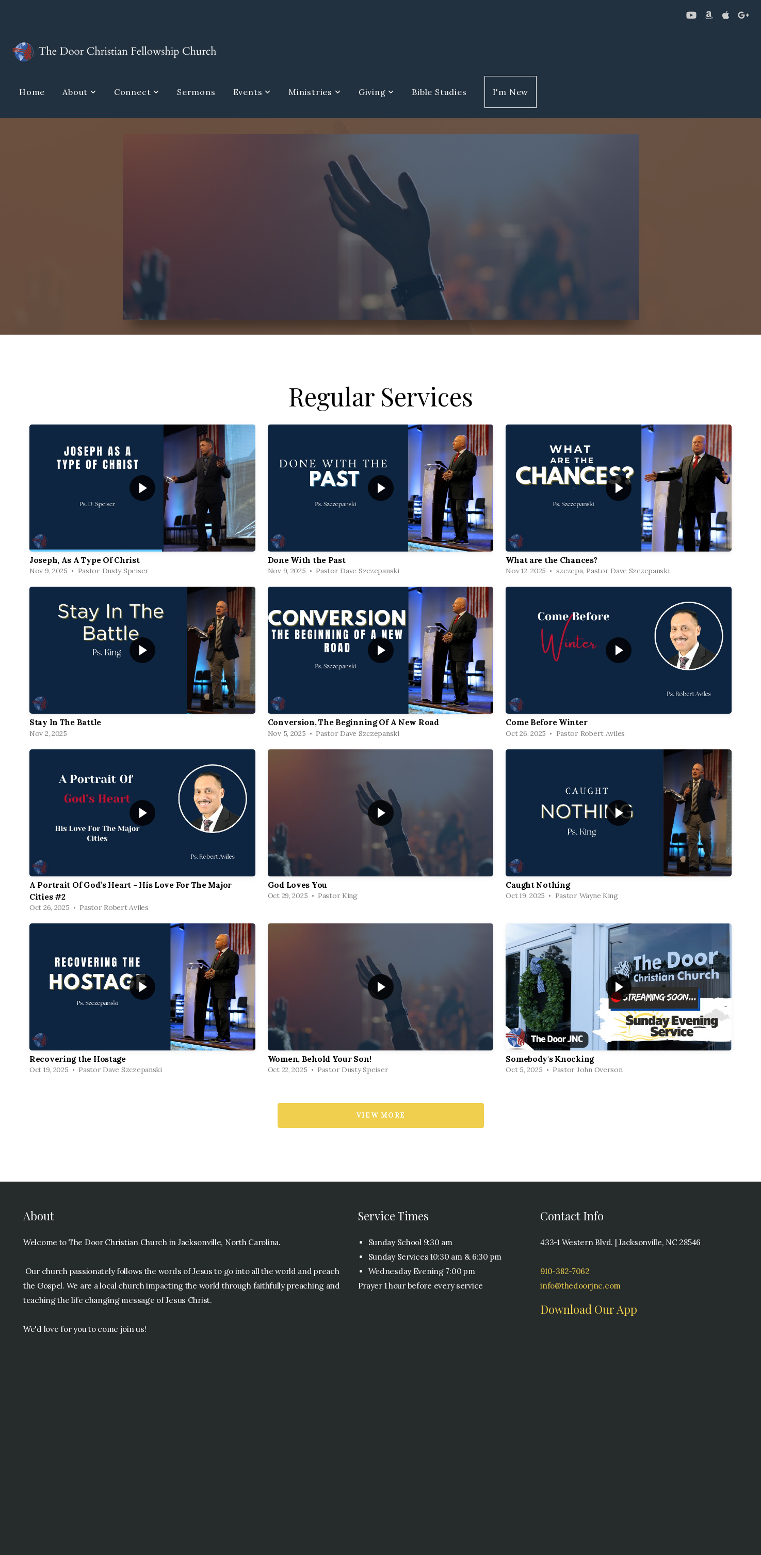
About (79, 92)
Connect (136, 92)
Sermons (196, 92)
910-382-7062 (565, 1271)
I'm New (511, 92)
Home (32, 92)
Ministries (314, 92)
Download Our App (588, 1309)
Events (252, 92)
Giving (376, 92)
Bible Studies (439, 92)
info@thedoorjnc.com (580, 1286)
